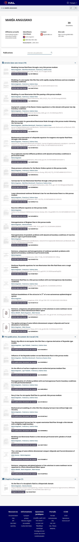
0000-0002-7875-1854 (31, 40)
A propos (26, 515)
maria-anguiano (30, 37)
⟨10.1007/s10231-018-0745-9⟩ (58, 300)
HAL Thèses (52, 526)
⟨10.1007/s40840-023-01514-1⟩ (63, 172)
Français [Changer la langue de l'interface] (73, 3)
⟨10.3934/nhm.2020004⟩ (54, 226)
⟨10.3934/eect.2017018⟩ (55, 329)
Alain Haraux (36, 313)
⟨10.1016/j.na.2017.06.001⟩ (64, 315)
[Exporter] (72, 8)
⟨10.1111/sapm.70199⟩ (45, 71)
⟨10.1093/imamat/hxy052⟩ (53, 271)
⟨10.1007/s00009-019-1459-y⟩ (51, 257)
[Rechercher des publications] (51, 52)
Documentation (13, 515)
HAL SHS (52, 523)
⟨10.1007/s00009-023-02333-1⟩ (56, 160)
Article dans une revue (39, 63)
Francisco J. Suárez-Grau (43, 69)
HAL (52, 521)
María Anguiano (16, 69)
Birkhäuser (72, 487)
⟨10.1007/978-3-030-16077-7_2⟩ (41, 489)
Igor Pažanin (26, 345)
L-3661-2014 (35, 42)
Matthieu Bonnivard (28, 69)
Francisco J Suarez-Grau (43, 358)
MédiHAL (52, 528)
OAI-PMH (13, 523)
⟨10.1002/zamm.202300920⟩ (24, 129)
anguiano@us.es (47, 34)
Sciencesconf (66, 521)
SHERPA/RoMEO (39, 536)
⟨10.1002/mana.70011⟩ (56, 113)
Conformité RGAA (26, 526)
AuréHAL (13, 526)
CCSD (65, 515)
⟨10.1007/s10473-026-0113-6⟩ (48, 86)
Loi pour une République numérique (39, 525)
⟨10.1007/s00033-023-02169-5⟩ (54, 145)
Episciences (65, 518)
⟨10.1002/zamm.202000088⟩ (25, 242)
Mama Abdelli (15, 313)
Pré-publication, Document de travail (39, 337)
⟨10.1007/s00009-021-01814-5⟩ (53, 199)
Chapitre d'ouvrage (39, 479)
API (13, 521)
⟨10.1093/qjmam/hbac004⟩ (65, 185)
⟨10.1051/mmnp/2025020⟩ (58, 98)
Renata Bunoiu (27, 224)
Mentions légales (26, 521)
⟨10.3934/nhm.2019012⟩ (55, 286)
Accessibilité (26, 523)
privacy (26, 518)
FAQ (13, 518)
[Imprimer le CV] (75, 8)
